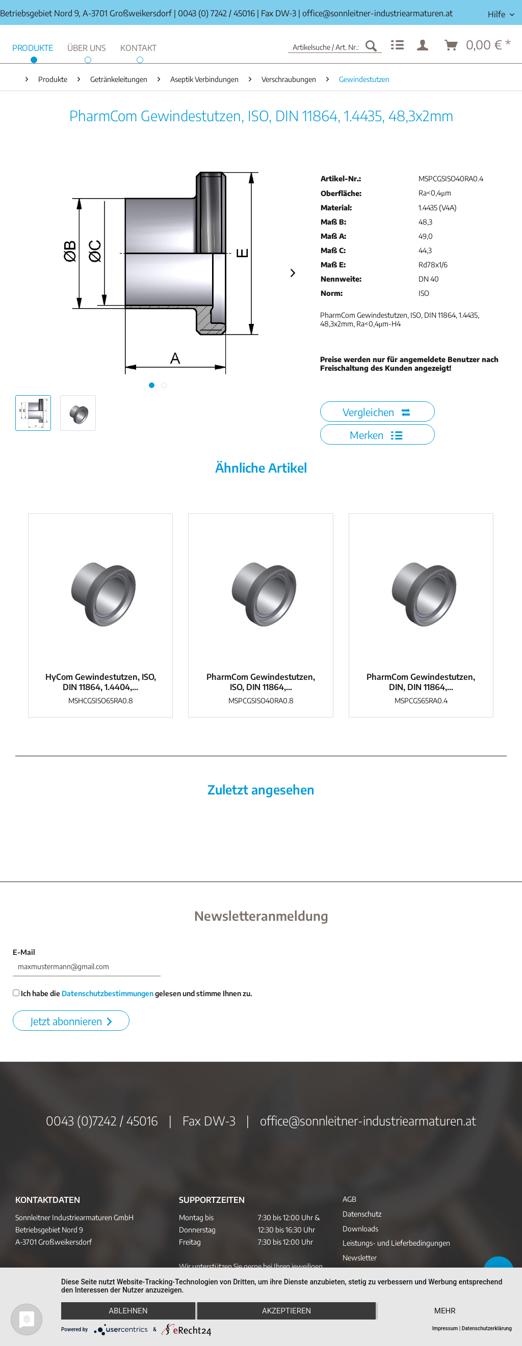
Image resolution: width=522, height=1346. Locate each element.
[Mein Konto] (424, 45)
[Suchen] (371, 45)
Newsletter (360, 1257)
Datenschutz (362, 1214)
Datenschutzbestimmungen (107, 993)
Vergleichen (376, 411)
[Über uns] (86, 46)
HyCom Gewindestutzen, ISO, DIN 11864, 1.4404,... (100, 682)
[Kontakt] (138, 46)
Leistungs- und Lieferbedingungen (396, 1243)
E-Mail (24, 952)
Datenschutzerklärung (487, 1328)
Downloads (360, 1228)
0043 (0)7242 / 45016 (102, 1120)
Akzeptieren (286, 1310)
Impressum (445, 1328)
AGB (349, 1199)
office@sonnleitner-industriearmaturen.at (377, 13)
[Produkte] (32, 46)
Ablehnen (128, 1310)
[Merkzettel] (397, 45)
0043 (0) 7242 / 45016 (216, 13)
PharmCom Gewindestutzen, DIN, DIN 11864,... (421, 682)
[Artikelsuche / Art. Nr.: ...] (335, 45)
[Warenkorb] (478, 45)
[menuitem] (501, 14)
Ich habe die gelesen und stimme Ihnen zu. (132, 993)
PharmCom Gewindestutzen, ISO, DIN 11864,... (260, 682)
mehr (445, 1310)
